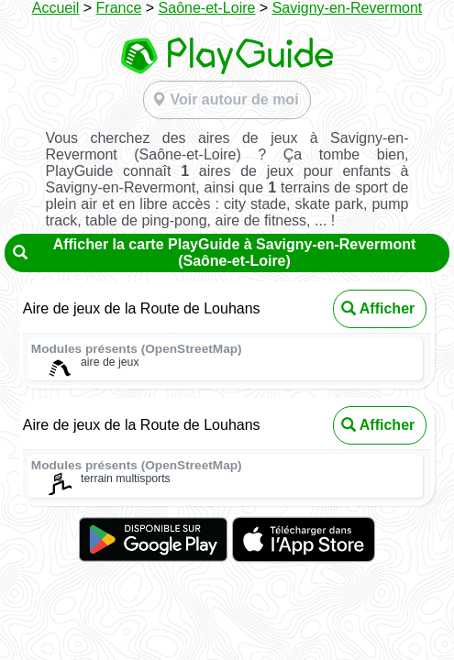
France (119, 8)
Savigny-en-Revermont (347, 8)
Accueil (56, 8)
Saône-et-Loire (207, 8)
